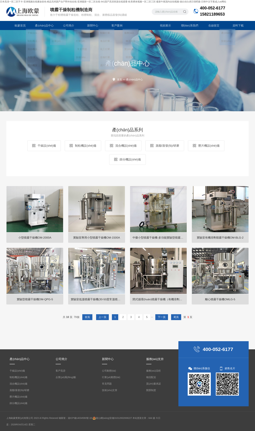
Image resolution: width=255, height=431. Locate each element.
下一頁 (162, 317)
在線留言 (212, 25)
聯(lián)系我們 (188, 25)
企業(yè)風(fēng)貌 (66, 377)
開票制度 (151, 390)
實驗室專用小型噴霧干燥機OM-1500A (96, 237)
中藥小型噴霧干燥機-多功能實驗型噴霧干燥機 (160, 237)
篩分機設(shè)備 (127, 159)
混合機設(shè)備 (123, 145)
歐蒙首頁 (18, 25)
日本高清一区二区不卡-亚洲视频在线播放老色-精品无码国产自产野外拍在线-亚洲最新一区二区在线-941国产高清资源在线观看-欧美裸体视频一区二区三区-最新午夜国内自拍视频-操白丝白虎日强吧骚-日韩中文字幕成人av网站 (113, 1)
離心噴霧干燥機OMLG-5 (220, 299)
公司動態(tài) (109, 370)
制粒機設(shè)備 (83, 145)
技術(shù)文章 (109, 390)
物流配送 (151, 377)
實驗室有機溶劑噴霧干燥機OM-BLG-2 (220, 237)
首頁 (119, 79)
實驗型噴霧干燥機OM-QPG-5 (35, 299)
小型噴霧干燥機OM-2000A (35, 237)
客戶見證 (60, 370)
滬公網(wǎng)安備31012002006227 (114, 418)
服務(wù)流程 (153, 370)
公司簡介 (67, 25)
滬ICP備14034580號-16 (80, 418)
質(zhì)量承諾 (153, 383)
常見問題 (107, 383)
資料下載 (236, 25)
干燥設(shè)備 (44, 145)
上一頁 (102, 317)
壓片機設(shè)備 (206, 145)
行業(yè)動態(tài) (111, 377)
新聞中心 (91, 25)
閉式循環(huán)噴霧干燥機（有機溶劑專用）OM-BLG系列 (160, 299)
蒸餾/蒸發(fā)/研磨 (164, 145)
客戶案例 (115, 25)
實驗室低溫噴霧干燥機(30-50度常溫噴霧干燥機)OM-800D (98, 299)
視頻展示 (164, 25)
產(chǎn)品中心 (43, 25)
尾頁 (176, 317)
